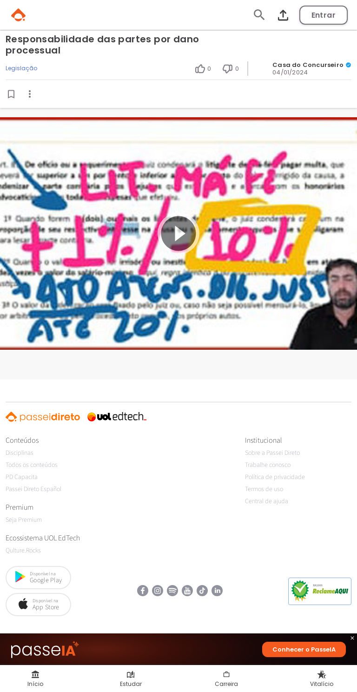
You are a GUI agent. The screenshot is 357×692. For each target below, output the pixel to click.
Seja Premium (24, 520)
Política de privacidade (275, 477)
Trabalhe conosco (268, 465)
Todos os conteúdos (32, 465)
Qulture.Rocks (23, 550)
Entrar (323, 15)
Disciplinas (19, 453)
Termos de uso (264, 489)
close (352, 639)
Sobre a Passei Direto (272, 453)
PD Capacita (22, 477)
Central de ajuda (266, 501)
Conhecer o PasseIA (304, 649)
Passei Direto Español (33, 489)
